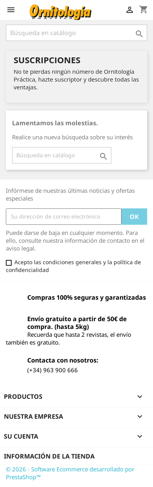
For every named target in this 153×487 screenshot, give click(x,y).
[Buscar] (76, 33)
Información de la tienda (49, 456)
